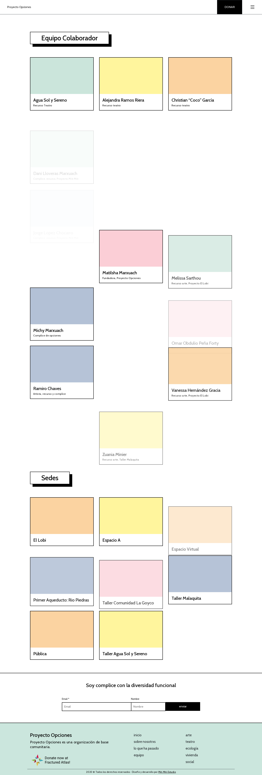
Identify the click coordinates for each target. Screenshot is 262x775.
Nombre (135, 699)
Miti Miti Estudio (167, 772)
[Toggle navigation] (252, 7)
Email (65, 699)
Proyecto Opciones (19, 7)
